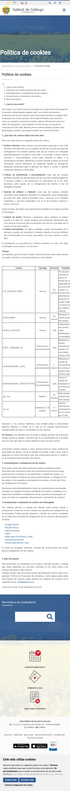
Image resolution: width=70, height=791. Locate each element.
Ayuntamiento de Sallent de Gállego (16, 66)
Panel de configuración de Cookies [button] (18, 785)
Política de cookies (35, 738)
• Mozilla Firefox (10, 527)
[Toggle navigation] (64, 11)
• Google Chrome (10, 524)
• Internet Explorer (11, 530)
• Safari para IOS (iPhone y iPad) (17, 536)
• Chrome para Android (13, 540)
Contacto (8, 735)
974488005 (29, 727)
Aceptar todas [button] (10, 780)
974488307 (41, 727)
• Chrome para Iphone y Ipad (15, 543)
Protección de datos (43, 735)
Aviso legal (28, 735)
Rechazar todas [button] (27, 780)
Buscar (50, 616)
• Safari (6, 533)
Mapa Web (18, 735)
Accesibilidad (59, 735)
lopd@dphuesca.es (25, 582)
